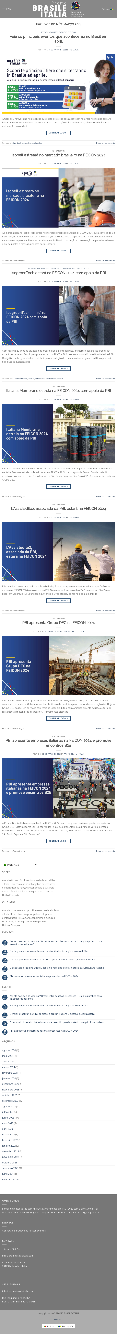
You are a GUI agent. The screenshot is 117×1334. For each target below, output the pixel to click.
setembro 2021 (10, 1168)
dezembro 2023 (10, 1084)
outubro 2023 (9, 1095)
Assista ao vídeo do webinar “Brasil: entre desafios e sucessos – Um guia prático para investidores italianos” (56, 943)
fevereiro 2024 (10, 1072)
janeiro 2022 (9, 1145)
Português (108, 9)
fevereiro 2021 (10, 1179)
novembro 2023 (10, 1089)
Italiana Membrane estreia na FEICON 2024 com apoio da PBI (58, 390)
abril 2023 (7, 1128)
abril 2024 (7, 1061)
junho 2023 (8, 1117)
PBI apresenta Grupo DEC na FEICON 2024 (58, 623)
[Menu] (7, 9)
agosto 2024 (9, 1050)
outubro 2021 (9, 1162)
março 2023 (8, 1134)
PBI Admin (74, 50)
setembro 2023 (10, 1100)
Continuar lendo (58, 132)
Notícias (41, 269)
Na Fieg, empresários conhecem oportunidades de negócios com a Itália (48, 951)
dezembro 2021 (10, 1151)
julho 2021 (7, 1173)
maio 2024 (7, 1055)
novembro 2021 (10, 1157)
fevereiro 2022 (10, 1140)
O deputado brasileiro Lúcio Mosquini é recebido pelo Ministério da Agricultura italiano (57, 967)
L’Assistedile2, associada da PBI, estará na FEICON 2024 (58, 508)
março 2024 (8, 1067)
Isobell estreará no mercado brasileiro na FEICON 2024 (58, 155)
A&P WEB (58, 1319)
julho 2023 (7, 1112)
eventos (41, 1230)
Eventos (45, 32)
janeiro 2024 (9, 1078)
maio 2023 (7, 1123)
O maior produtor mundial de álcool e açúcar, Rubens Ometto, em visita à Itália (52, 959)
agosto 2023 (9, 1106)
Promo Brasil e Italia (74, 631)
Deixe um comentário (105, 143)
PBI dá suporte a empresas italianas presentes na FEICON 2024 (44, 976)
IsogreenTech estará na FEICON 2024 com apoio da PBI (58, 273)
